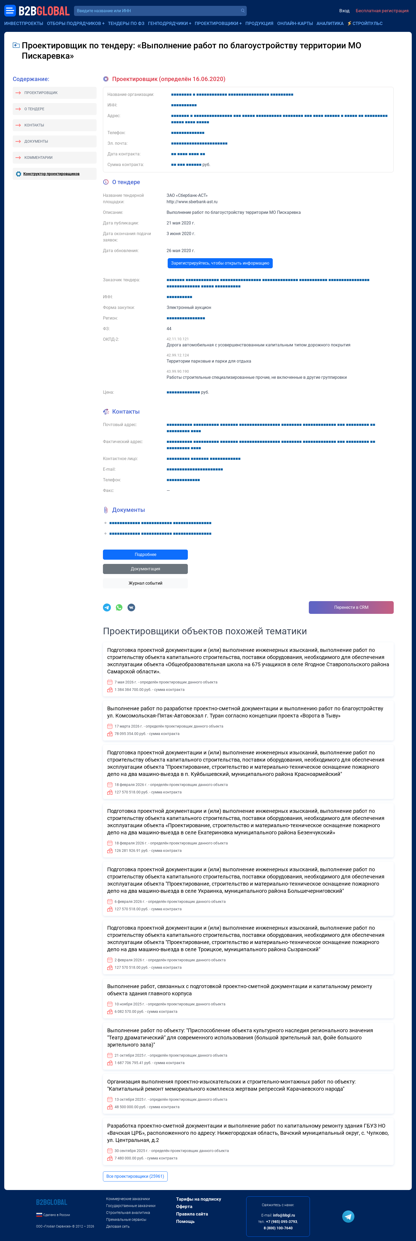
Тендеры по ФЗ (126, 23)
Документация (145, 568)
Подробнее (145, 554)
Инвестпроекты (23, 23)
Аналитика (330, 23)
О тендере (34, 109)
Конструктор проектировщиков (51, 174)
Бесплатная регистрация (382, 10)
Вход (344, 10)
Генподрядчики (168, 23)
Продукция (259, 23)
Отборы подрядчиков (74, 23)
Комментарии (38, 157)
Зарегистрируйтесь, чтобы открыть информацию (220, 263)
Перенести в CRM (351, 607)
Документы (36, 141)
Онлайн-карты (295, 23)
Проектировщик (41, 93)
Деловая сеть (118, 1226)
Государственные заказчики (130, 1206)
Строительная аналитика (128, 1212)
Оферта (184, 1206)
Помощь (185, 1221)
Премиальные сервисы (126, 1219)
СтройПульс (368, 23)
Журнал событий (145, 583)
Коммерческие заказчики (128, 1199)
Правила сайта (192, 1214)
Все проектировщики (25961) (135, 1176)
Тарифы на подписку (198, 1199)
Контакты (34, 125)
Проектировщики (216, 23)
